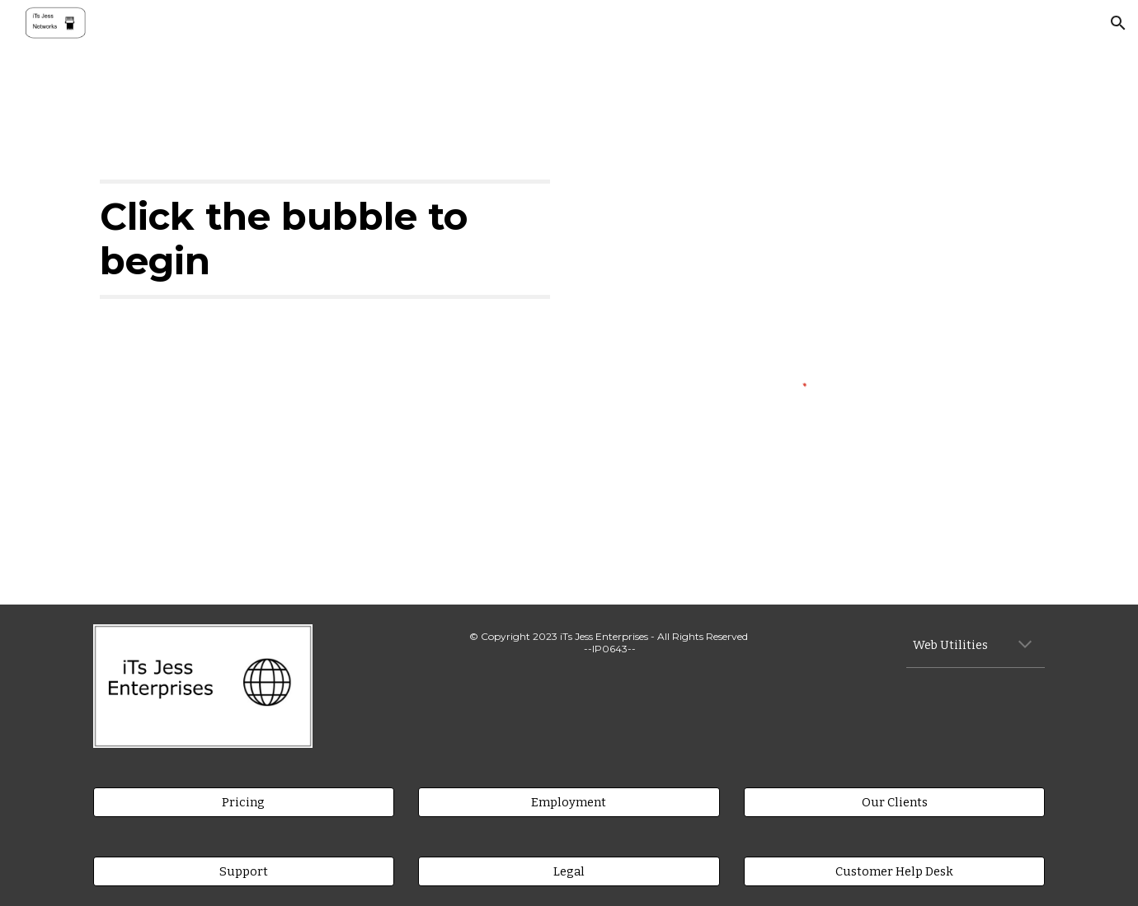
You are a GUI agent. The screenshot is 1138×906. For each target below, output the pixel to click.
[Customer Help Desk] (894, 871)
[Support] (243, 871)
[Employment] (568, 801)
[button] (1118, 23)
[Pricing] (243, 801)
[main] (325, 239)
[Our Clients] (894, 801)
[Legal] (568, 871)
